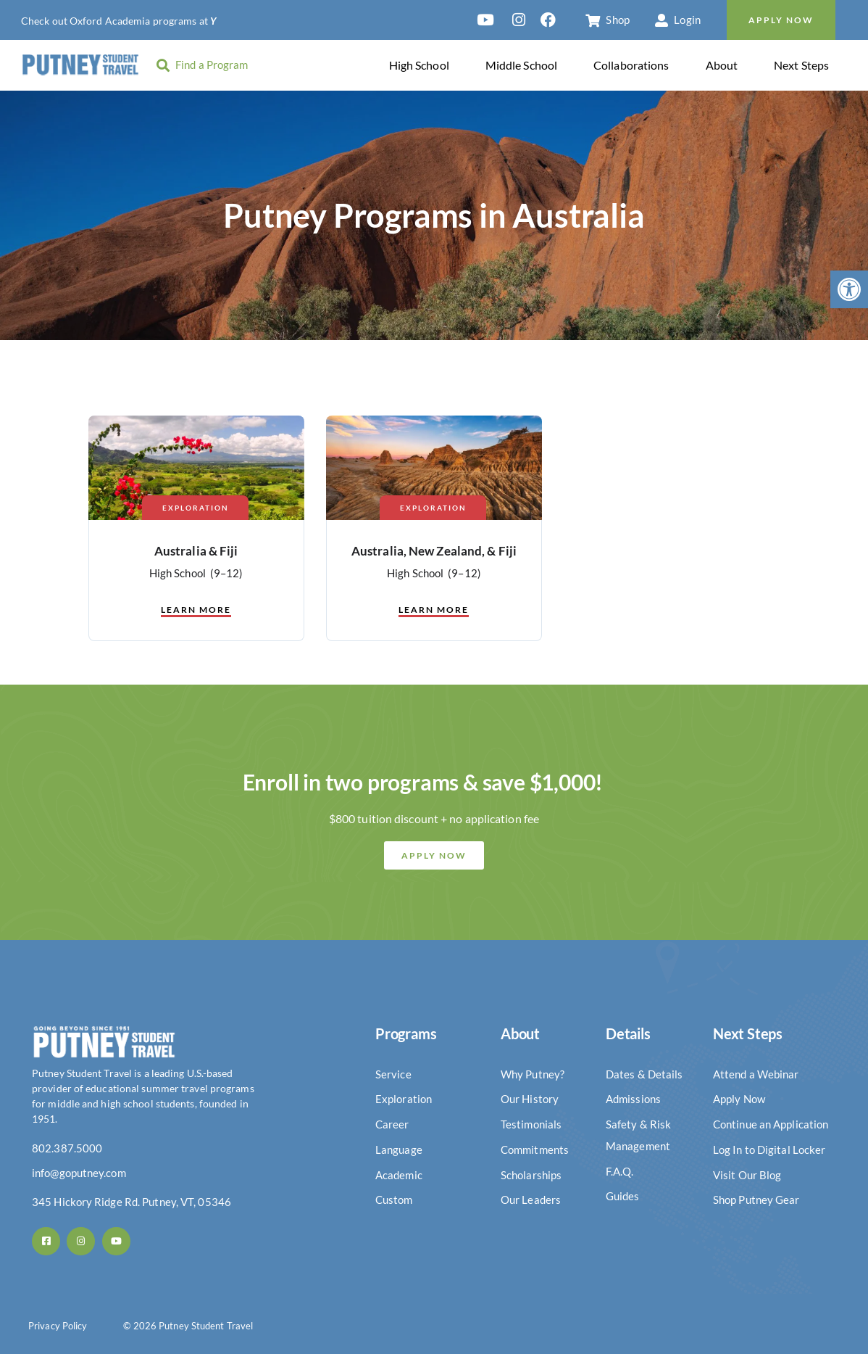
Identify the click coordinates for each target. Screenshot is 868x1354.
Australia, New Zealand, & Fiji (434, 550)
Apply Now (781, 20)
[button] (849, 289)
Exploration (195, 507)
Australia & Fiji (196, 550)
